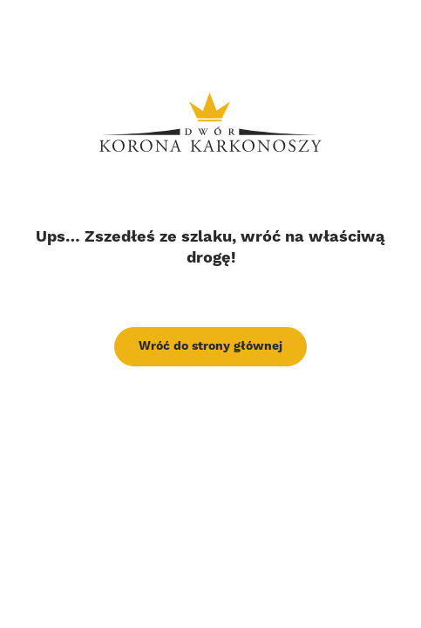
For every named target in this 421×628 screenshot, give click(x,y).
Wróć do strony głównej (210, 346)
